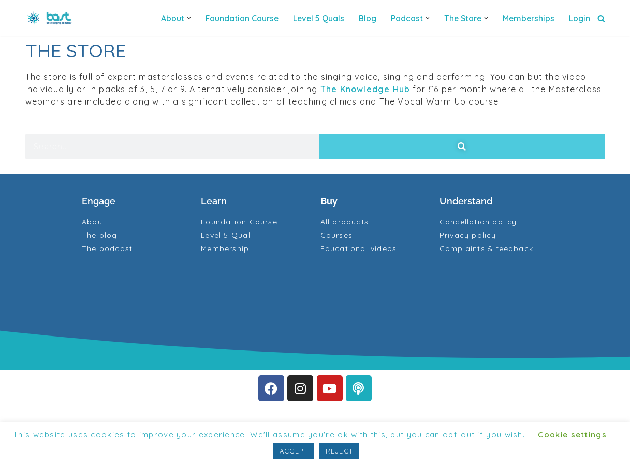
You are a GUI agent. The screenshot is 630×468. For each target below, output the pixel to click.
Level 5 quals (318, 18)
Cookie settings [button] (572, 435)
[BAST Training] (51, 18)
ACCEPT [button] (294, 451)
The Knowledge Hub (369, 89)
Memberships (528, 18)
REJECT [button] (340, 451)
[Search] (601, 18)
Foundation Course (242, 18)
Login (579, 18)
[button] (189, 18)
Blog (367, 18)
